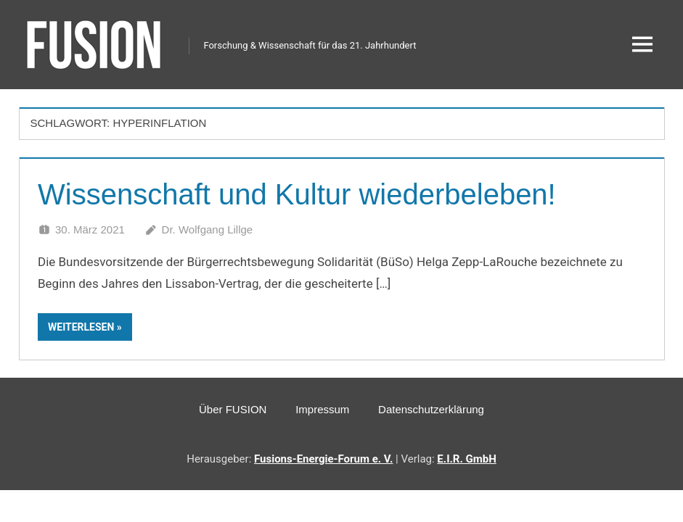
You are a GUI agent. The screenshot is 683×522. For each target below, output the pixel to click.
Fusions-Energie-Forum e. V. (323, 458)
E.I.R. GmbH (466, 458)
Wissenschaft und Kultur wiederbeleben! (297, 194)
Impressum (322, 409)
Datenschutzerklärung (431, 409)
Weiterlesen (81, 327)
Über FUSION (232, 409)
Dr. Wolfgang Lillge (207, 229)
